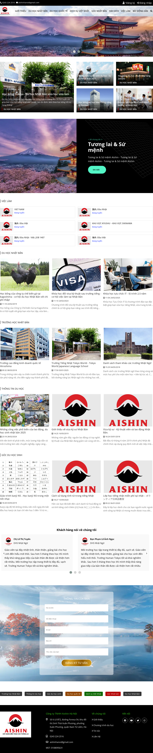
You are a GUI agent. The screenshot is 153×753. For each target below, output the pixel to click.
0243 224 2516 (7, 2)
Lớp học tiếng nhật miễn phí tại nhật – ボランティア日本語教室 (127, 497)
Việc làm (125, 11)
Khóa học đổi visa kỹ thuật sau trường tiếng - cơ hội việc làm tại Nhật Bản (76, 295)
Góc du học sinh (12, 455)
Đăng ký (129, 2)
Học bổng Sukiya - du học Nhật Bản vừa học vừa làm (35, 94)
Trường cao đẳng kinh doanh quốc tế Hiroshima (20, 364)
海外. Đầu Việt (21, 223)
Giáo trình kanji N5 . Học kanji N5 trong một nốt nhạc (24, 497)
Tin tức (96, 730)
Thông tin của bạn (77, 598)
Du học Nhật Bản (38, 11)
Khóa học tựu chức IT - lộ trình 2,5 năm (124, 293)
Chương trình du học (103, 725)
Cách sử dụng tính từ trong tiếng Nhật (73, 495)
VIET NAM (19, 209)
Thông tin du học (13, 388)
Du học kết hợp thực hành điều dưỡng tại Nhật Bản (133, 104)
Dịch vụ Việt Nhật (79, 11)
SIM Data (114, 11)
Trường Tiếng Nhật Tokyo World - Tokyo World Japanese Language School (74, 364)
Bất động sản (140, 11)
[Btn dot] (74, 52)
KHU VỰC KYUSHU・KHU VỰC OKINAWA (112, 223)
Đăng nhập (144, 2)
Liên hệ (96, 736)
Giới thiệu (20, 11)
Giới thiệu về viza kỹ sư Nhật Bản (70, 429)
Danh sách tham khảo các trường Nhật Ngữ (127, 363)
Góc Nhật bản (99, 11)
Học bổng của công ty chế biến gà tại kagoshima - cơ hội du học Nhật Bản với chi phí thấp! (24, 296)
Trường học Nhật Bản (15, 322)
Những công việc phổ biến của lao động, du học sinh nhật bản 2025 (24, 431)
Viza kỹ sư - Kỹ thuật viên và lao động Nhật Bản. (126, 431)
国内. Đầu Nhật (99, 209)
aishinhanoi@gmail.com (27, 2)
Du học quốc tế (59, 11)
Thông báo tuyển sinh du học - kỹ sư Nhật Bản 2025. (94, 77)
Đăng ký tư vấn (76, 663)
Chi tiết (97, 170)
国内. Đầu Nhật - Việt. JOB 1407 (29, 237)
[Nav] (4, 553)
